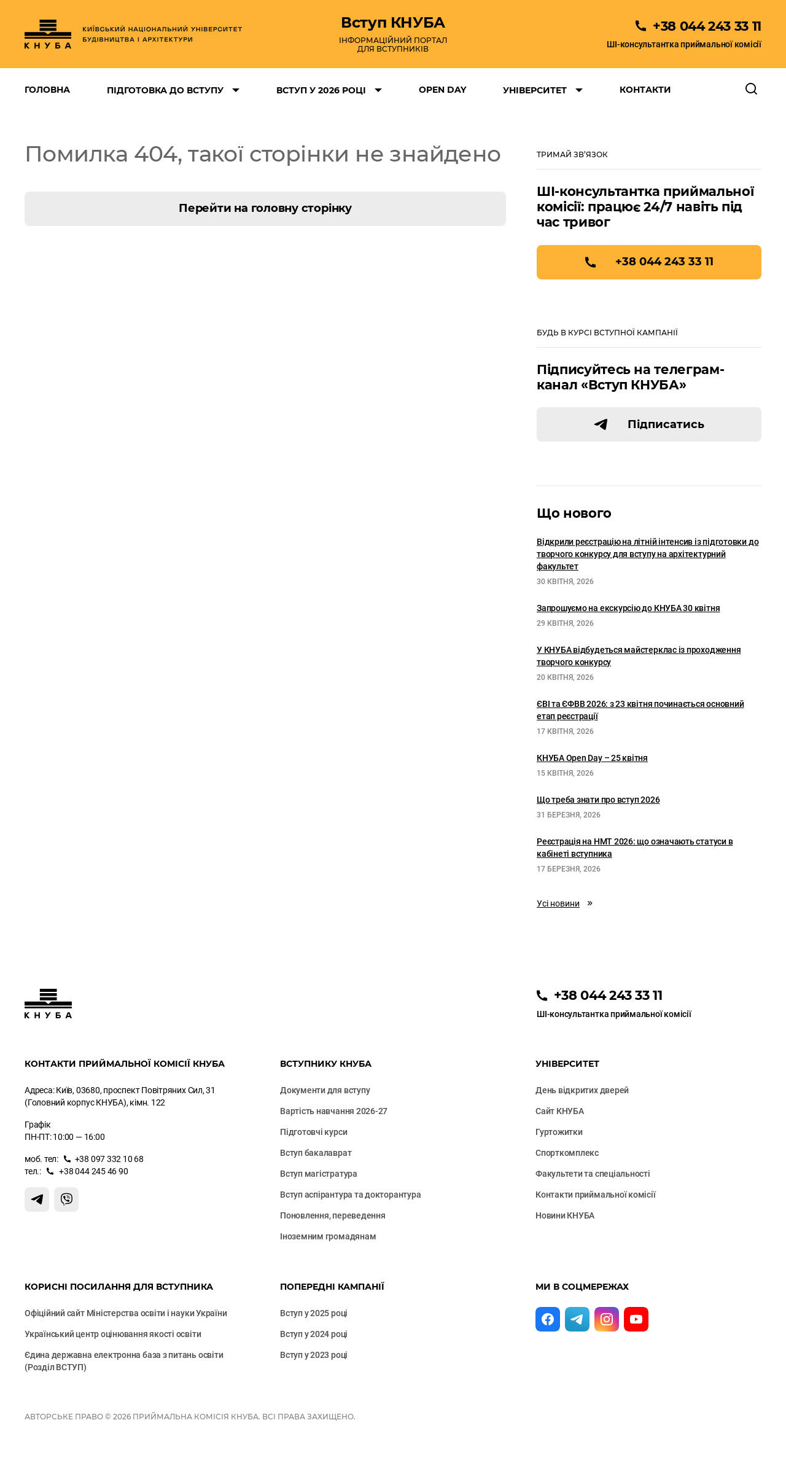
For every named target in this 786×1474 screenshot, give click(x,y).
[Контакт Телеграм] (37, 1199)
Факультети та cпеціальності (592, 1174)
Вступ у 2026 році (321, 90)
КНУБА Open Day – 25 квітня (592, 758)
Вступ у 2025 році (314, 1313)
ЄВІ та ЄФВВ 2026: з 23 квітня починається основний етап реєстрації (640, 710)
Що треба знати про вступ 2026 (598, 800)
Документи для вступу (325, 1090)
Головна (47, 89)
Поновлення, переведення (333, 1215)
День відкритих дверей (582, 1090)
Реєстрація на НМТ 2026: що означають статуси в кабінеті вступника (635, 847)
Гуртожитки (559, 1132)
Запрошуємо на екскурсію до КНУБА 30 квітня (628, 608)
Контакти (645, 89)
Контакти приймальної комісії (595, 1194)
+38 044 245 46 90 (93, 1171)
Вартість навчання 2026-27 (333, 1111)
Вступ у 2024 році (314, 1334)
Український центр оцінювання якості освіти (113, 1334)
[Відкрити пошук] (751, 89)
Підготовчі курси (313, 1132)
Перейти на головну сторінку (265, 208)
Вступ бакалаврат (315, 1153)
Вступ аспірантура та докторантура (350, 1194)
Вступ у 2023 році (314, 1355)
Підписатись (666, 424)
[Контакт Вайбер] (66, 1199)
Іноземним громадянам (328, 1236)
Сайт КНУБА (559, 1111)
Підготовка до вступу (165, 90)
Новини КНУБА (564, 1215)
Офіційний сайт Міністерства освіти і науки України (126, 1313)
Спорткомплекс (567, 1153)
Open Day (442, 89)
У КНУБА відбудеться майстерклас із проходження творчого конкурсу (639, 656)
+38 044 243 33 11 (664, 261)
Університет (535, 90)
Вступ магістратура (318, 1174)
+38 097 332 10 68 (109, 1159)
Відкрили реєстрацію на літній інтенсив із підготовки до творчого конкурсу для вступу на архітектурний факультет (647, 554)
